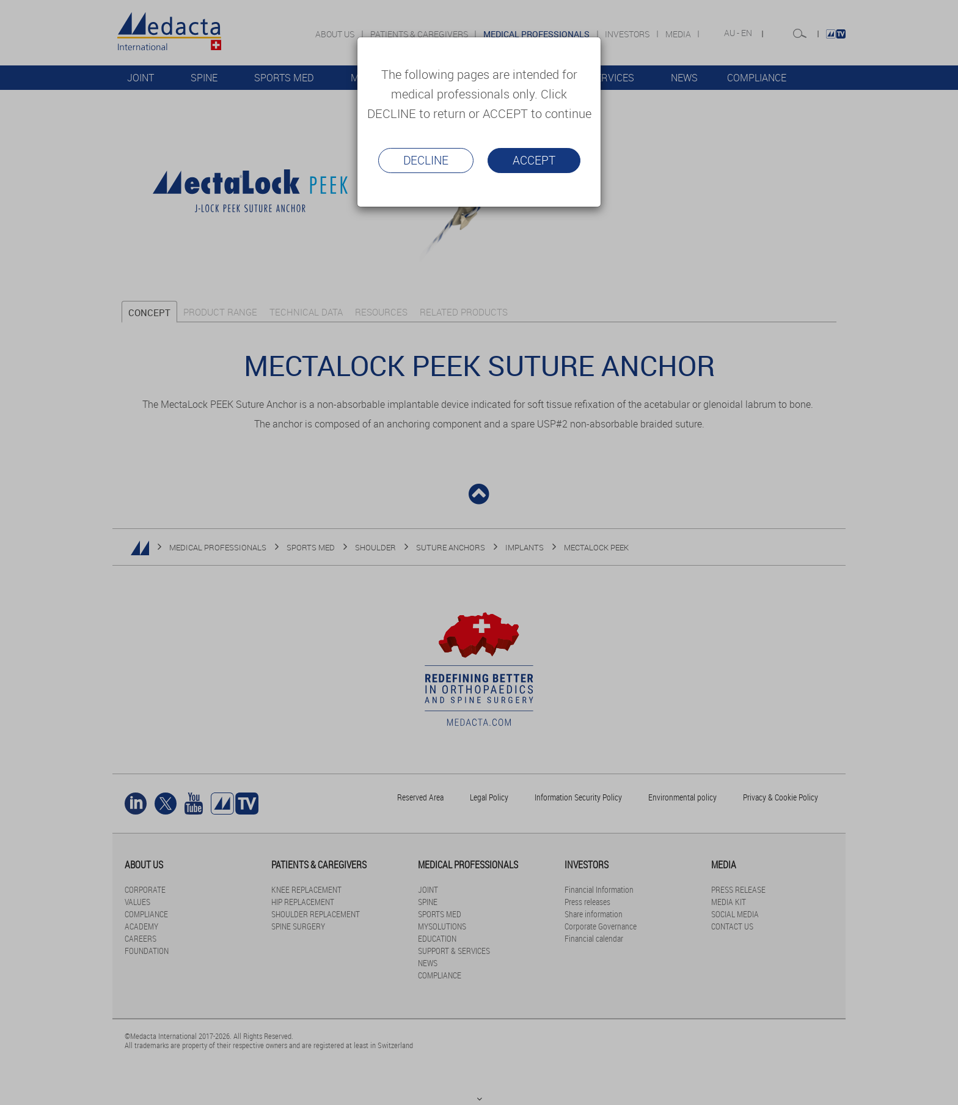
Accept (534, 160)
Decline (425, 160)
